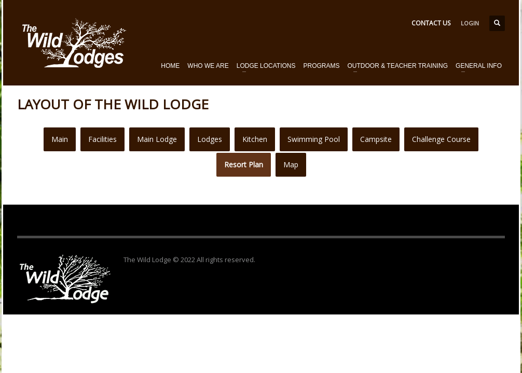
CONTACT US (430, 23)
